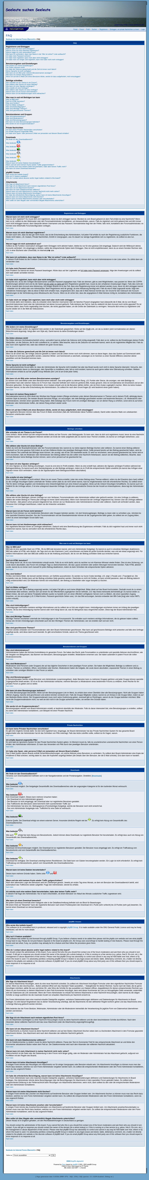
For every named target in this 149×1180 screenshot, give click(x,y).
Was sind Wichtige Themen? (16, 108)
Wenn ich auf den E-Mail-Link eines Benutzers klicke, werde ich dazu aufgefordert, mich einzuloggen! (43, 76)
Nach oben (9, 228)
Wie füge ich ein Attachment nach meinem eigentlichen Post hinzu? (30, 186)
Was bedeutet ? (13, 143)
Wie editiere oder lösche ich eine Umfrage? (22, 90)
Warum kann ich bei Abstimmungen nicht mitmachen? (26, 93)
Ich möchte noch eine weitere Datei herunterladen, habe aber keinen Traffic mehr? (36, 166)
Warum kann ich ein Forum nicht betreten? (21, 92)
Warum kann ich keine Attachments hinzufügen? (23, 193)
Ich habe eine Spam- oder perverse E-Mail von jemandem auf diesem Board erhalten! (37, 133)
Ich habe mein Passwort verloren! (18, 56)
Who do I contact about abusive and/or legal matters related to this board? (33, 178)
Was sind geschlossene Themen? (18, 110)
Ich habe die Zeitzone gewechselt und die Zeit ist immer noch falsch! (31, 69)
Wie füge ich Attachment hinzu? (17, 184)
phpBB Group (72, 927)
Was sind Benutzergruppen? (16, 120)
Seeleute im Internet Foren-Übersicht (20, 39)
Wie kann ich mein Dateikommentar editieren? (23, 189)
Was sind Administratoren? (16, 116)
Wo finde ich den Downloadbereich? (19, 139)
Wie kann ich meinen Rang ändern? (19, 75)
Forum (82, 29)
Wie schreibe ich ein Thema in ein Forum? (21, 82)
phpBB (75, 1164)
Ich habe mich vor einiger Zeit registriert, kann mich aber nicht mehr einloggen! (35, 59)
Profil (88, 29)
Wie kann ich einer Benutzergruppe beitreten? (23, 122)
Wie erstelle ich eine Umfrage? (17, 88)
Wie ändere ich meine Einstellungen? (19, 66)
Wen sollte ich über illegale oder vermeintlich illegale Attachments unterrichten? (35, 200)
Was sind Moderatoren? (15, 118)
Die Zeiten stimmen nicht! (15, 67)
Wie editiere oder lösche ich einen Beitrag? (22, 84)
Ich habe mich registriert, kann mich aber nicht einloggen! (27, 58)
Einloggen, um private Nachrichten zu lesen (124, 29)
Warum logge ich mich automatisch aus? (21, 52)
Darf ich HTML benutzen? (15, 101)
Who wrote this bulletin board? (17, 174)
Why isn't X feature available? (17, 176)
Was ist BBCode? (12, 99)
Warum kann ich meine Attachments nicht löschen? (25, 197)
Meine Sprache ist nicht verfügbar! (18, 71)
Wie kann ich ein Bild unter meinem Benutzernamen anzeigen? (29, 73)
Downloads (96, 776)
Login (143, 29)
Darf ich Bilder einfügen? (15, 105)
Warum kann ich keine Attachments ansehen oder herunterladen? (30, 199)
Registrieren (104, 29)
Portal (75, 29)
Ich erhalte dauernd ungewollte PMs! (19, 131)
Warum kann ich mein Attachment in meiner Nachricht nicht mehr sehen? (33, 191)
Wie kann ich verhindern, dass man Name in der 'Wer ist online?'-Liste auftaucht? (36, 54)
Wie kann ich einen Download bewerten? (21, 168)
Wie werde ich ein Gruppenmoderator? (20, 124)
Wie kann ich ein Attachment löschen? (20, 188)
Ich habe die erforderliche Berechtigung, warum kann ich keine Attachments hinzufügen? (38, 195)
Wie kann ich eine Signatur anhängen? (20, 86)
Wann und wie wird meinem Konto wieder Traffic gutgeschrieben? (30, 165)
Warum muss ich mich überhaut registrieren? (22, 50)
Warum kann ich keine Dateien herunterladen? (23, 163)
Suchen (94, 29)
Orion (64, 1164)
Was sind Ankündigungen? (16, 107)
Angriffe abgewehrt (75, 1161)
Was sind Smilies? (12, 103)
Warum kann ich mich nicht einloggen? (20, 49)
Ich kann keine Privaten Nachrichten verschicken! (24, 130)
